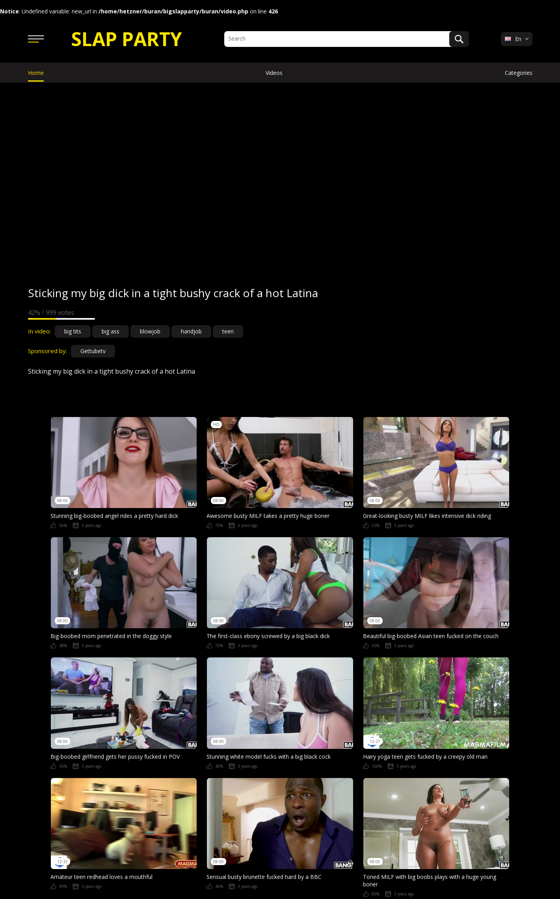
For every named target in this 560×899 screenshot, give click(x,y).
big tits (72, 331)
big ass (110, 331)
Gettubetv (93, 351)
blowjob (150, 331)
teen (228, 331)
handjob (191, 331)
